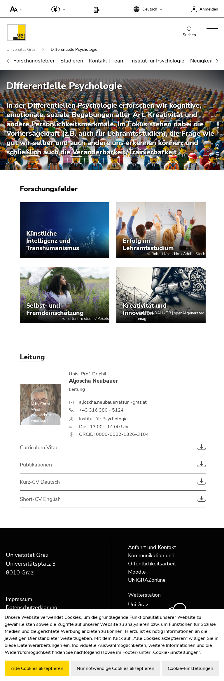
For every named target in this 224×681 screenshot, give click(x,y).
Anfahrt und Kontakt (152, 547)
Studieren (71, 60)
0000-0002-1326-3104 (122, 434)
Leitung (32, 357)
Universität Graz (21, 49)
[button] (15, 9)
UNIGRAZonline (147, 580)
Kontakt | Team (107, 60)
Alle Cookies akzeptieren (37, 668)
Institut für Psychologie (157, 60)
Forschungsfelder (34, 60)
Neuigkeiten (204, 60)
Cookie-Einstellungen (190, 668)
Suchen (189, 32)
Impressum (19, 599)
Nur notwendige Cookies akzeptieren (115, 668)
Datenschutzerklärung (31, 607)
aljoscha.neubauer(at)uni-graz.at (113, 402)
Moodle (137, 571)
